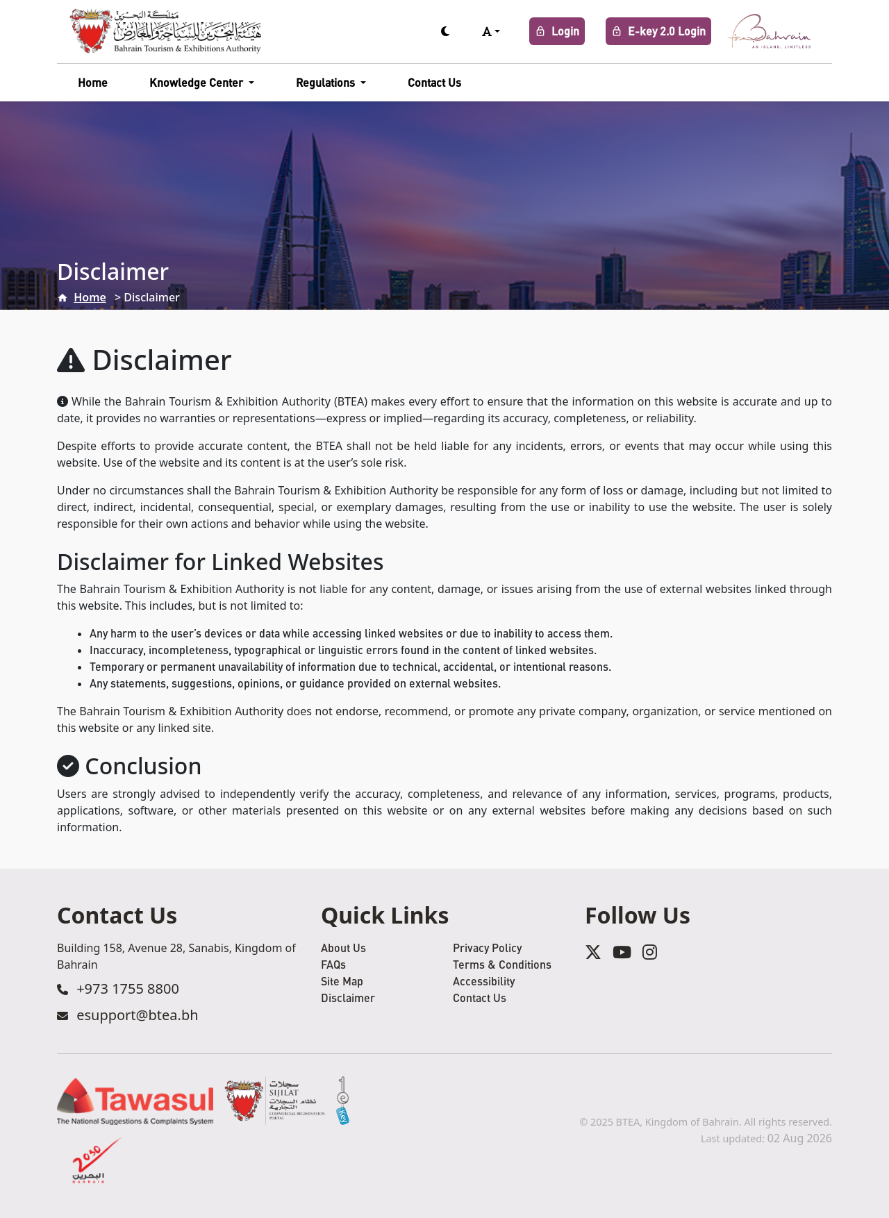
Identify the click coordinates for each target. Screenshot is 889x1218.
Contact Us (434, 82)
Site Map (342, 980)
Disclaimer (348, 997)
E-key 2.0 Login (658, 30)
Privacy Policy (487, 947)
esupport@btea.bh (137, 1015)
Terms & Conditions (502, 964)
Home (93, 82)
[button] (491, 31)
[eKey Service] (342, 1100)
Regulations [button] (327, 82)
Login (557, 30)
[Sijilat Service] (274, 1100)
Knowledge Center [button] (197, 82)
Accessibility (484, 980)
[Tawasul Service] (135, 1100)
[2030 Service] (97, 1160)
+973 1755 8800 (127, 988)
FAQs (333, 964)
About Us (343, 947)
